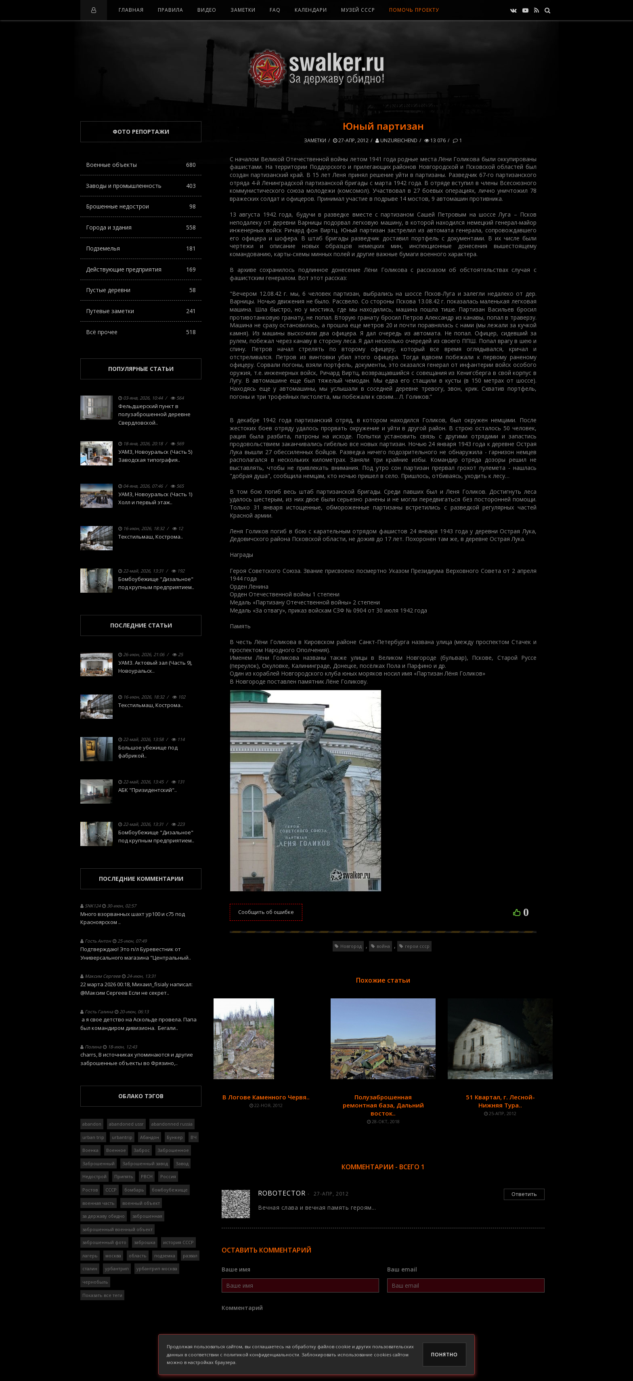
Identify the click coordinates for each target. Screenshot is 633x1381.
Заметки (243, 9)
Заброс (142, 1150)
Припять (123, 1176)
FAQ (275, 9)
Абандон (149, 1137)
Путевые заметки (141, 311)
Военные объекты (141, 164)
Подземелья (141, 248)
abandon (91, 1124)
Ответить (524, 1194)
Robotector (282, 1193)
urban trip (93, 1137)
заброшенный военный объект (117, 1229)
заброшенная (147, 1216)
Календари (311, 9)
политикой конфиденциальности (261, 1355)
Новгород (351, 946)
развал (190, 1256)
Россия (168, 1176)
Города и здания (141, 227)
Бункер (175, 1137)
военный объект (141, 1203)
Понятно (444, 1354)
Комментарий (242, 1308)
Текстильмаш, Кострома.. (150, 536)
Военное (116, 1150)
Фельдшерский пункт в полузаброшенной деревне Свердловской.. (154, 414)
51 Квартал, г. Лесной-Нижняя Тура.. (500, 1101)
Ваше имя (236, 1269)
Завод (182, 1163)
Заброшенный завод (145, 1163)
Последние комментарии (141, 878)
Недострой (94, 1176)
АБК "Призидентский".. (147, 790)
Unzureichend (396, 140)
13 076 (435, 140)
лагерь (90, 1256)
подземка (164, 1256)
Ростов (90, 1190)
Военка (90, 1150)
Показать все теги (102, 1295)
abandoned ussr (126, 1124)
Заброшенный (98, 1163)
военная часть (98, 1203)
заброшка (144, 1242)
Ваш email (402, 1269)
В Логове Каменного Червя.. (266, 1097)
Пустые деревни (141, 290)
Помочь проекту (414, 9)
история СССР (178, 1242)
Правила (170, 9)
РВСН (147, 1176)
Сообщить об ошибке (266, 912)
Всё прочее (141, 332)
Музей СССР (358, 9)
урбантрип (117, 1268)
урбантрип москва (156, 1268)
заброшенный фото (104, 1242)
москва (113, 1256)
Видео (206, 9)
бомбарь (134, 1190)
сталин (89, 1268)
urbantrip (122, 1137)
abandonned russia (172, 1124)
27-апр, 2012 (351, 140)
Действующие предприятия (141, 269)
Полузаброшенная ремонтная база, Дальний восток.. (383, 1105)
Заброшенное (173, 1150)
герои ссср (417, 946)
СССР (111, 1190)
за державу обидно (103, 1216)
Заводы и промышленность (141, 185)
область (138, 1256)
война (383, 946)
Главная (131, 9)
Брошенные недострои (141, 206)
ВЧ (194, 1137)
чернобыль (95, 1282)
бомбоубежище (170, 1190)
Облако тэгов (140, 1096)
